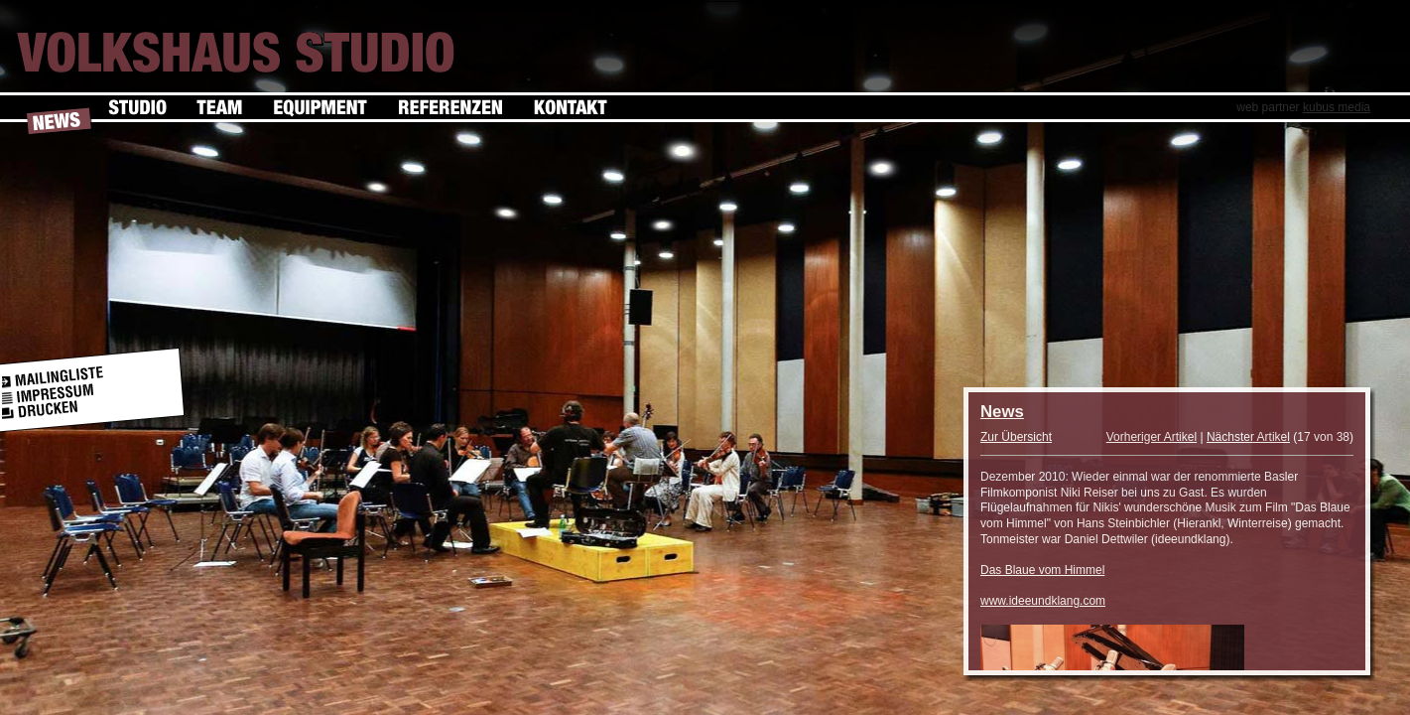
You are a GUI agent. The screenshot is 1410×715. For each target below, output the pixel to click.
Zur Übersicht (1016, 437)
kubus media (1336, 107)
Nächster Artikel (1248, 437)
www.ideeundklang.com (1042, 601)
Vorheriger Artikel (1151, 437)
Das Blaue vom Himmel (1042, 570)
